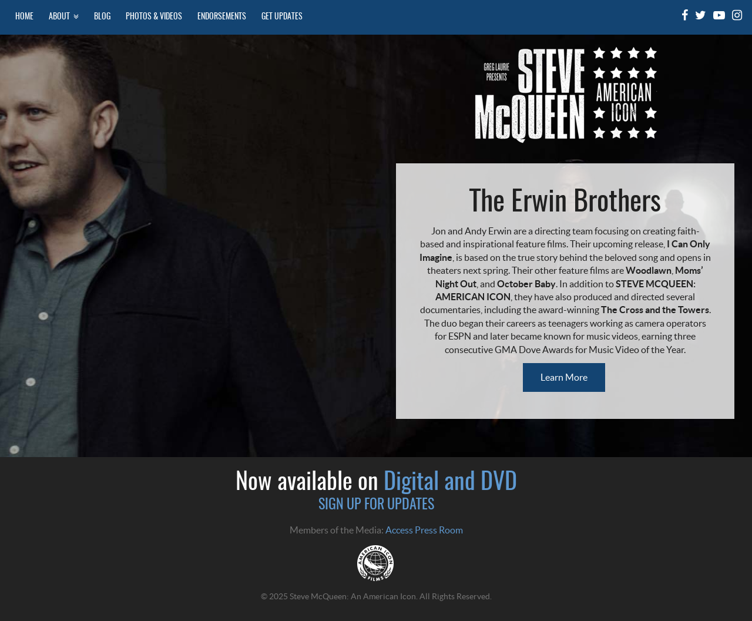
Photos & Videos (154, 16)
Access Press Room (424, 530)
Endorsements (221, 16)
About (64, 16)
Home (24, 16)
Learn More (564, 377)
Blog (102, 16)
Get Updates (282, 16)
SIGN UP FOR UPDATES (376, 505)
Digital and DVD (450, 483)
